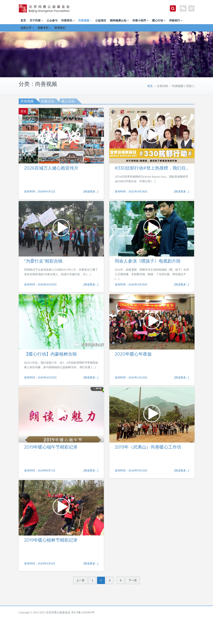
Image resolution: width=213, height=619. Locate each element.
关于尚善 (36, 20)
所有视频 (27, 101)
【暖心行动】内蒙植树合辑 (50, 354)
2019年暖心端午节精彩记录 (51, 447)
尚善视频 (85, 20)
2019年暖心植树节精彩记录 (51, 540)
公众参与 (52, 20)
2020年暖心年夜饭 (133, 354)
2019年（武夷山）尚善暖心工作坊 (148, 447)
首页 (23, 20)
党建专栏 (44, 27)
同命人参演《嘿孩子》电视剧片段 (148, 261)
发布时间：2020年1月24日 (131, 377)
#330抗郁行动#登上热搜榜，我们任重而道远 (159, 168)
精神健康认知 (119, 20)
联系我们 (59, 27)
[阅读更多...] (91, 191)
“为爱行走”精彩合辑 (43, 261)
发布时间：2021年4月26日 (131, 191)
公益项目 (100, 20)
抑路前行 (175, 20)
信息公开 (27, 27)
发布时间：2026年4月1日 (39, 191)
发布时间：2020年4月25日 (40, 284)
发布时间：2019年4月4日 (39, 563)
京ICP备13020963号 (83, 612)
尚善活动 (47, 101)
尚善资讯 (68, 20)
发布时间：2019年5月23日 (131, 470)
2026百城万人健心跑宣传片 (51, 168)
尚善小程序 (140, 20)
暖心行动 (158, 20)
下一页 (133, 580)
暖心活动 (68, 101)
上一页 (80, 580)
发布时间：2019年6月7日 (39, 470)
